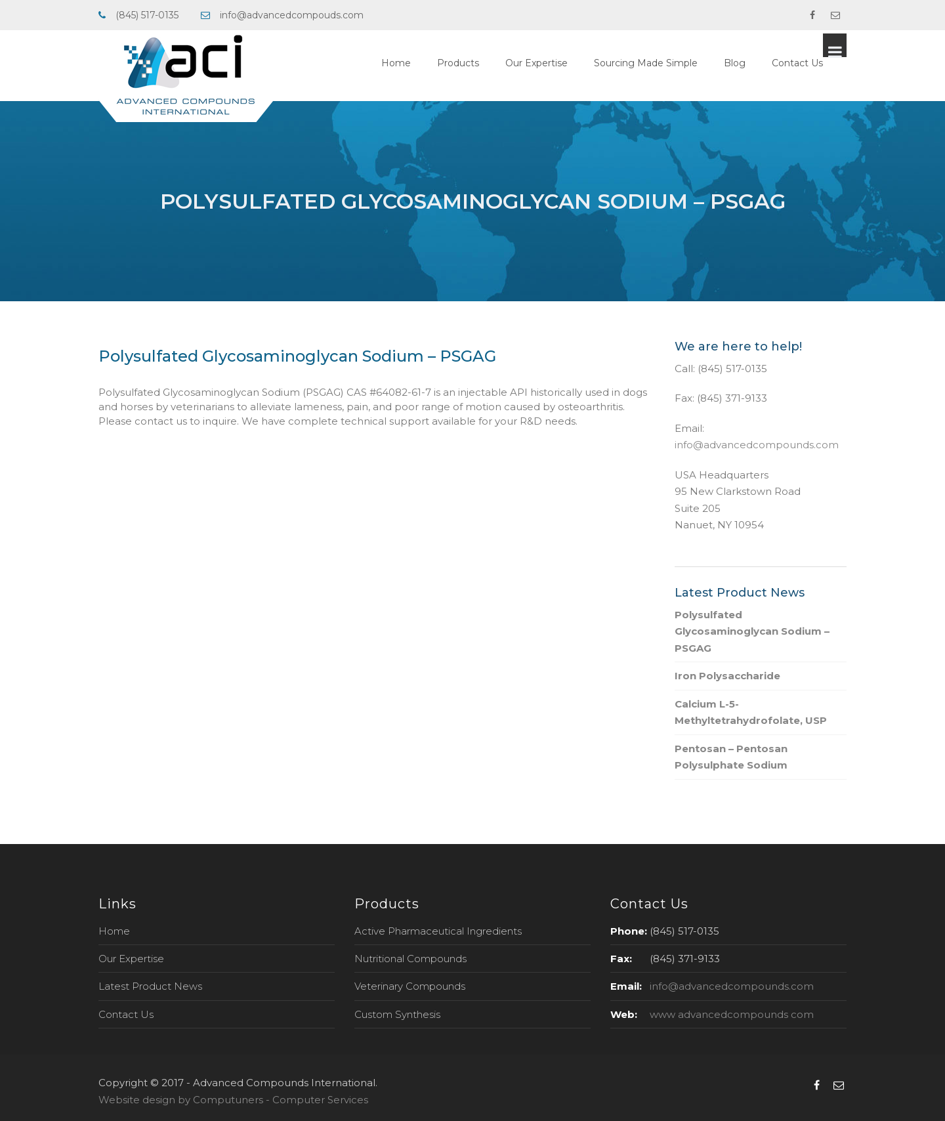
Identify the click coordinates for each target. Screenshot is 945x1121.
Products (482, 63)
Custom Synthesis (397, 1014)
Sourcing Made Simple (669, 63)
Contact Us (821, 63)
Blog (758, 63)
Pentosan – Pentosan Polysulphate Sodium (731, 757)
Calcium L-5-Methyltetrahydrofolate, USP (751, 712)
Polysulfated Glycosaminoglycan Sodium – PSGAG (752, 631)
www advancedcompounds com (732, 1014)
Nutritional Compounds (410, 958)
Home (419, 63)
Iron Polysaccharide (727, 675)
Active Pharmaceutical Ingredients (438, 931)
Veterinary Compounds (409, 986)
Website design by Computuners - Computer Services (233, 1099)
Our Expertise (560, 63)
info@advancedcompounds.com (757, 444)
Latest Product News (150, 986)
